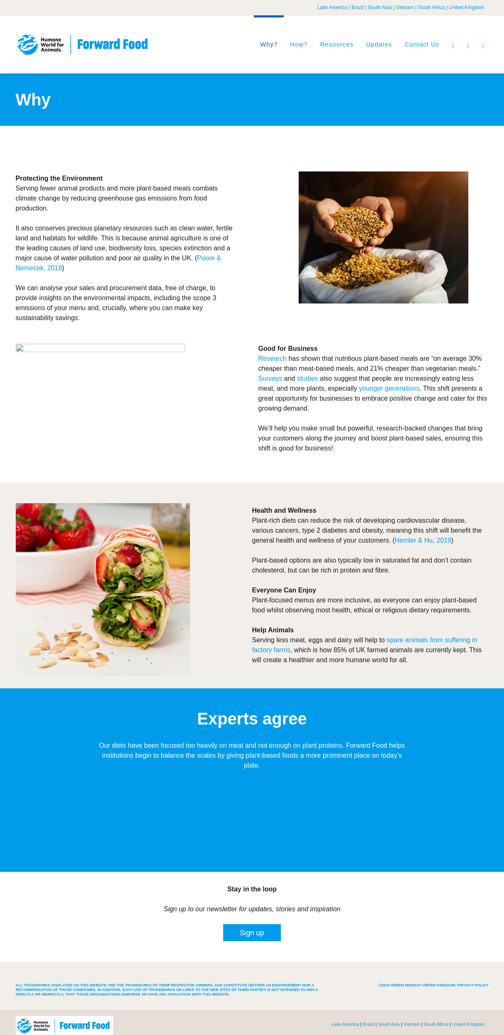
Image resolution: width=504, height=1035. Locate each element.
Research (272, 358)
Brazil (357, 7)
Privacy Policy (472, 985)
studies (307, 378)
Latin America (332, 7)
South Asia (380, 7)
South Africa (431, 7)
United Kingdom (466, 7)
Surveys (270, 378)
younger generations (389, 388)
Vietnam (405, 7)
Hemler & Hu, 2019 (423, 540)
